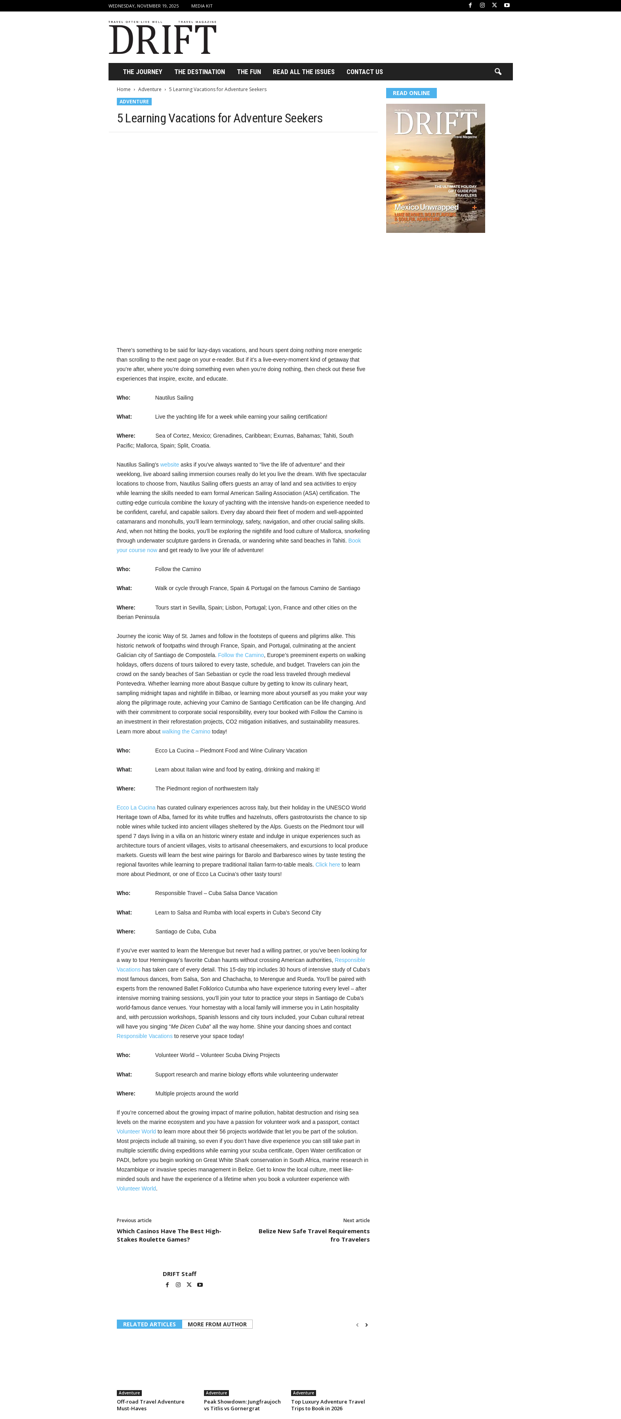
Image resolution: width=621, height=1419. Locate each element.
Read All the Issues (304, 72)
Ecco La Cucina (136, 807)
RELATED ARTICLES (149, 1324)
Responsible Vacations (145, 1036)
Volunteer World (136, 1131)
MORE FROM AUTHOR (217, 1324)
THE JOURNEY (142, 72)
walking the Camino (186, 731)
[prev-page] (357, 1325)
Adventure (150, 89)
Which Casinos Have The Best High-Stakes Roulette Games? (169, 1235)
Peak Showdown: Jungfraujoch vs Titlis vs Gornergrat (242, 1405)
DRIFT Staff (179, 1274)
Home (124, 89)
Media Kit (202, 6)
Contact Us (365, 72)
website (169, 464)
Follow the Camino (241, 655)
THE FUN (249, 72)
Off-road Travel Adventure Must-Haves (151, 1405)
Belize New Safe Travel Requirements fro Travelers (314, 1235)
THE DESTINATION (199, 72)
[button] (498, 72)
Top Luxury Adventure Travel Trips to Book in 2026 (328, 1405)
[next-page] (366, 1325)
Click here (327, 864)
